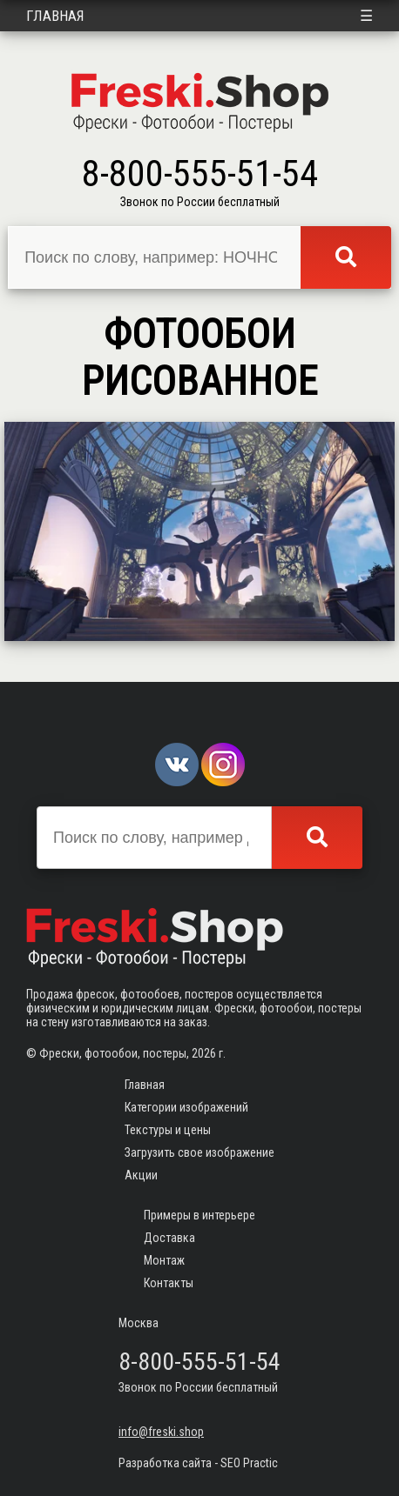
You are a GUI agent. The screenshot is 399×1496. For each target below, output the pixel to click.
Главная (55, 15)
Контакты (168, 1283)
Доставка (169, 1238)
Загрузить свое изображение (199, 1152)
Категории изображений (186, 1107)
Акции (141, 1175)
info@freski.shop (161, 1432)
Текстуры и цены (168, 1130)
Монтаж (164, 1260)
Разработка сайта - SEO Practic (198, 1463)
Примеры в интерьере (199, 1215)
